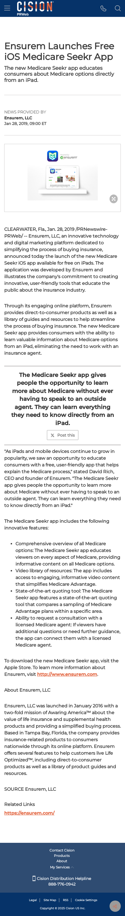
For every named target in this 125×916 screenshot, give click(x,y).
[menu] (7, 8)
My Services (62, 867)
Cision (70, 908)
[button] (103, 8)
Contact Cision (61, 850)
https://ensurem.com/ (29, 813)
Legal (33, 900)
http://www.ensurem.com (67, 674)
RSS (65, 900)
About (61, 861)
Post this (63, 435)
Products (62, 856)
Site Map (50, 900)
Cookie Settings (86, 900)
